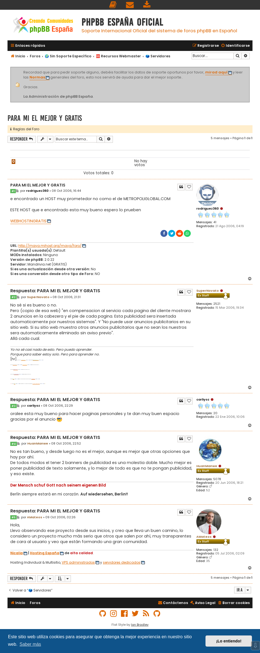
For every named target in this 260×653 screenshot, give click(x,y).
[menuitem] (113, 5)
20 (215, 413)
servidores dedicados (121, 562)
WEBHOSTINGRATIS (28, 221)
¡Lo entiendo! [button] (228, 641)
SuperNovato (207, 290)
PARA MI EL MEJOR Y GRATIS (45, 118)
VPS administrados (78, 562)
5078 (217, 479)
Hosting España (44, 553)
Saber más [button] (30, 644)
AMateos (204, 536)
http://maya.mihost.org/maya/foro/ (49, 246)
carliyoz (202, 399)
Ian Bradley (139, 624)
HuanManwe (206, 466)
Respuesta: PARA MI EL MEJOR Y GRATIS (55, 291)
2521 (216, 304)
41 (214, 222)
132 (215, 550)
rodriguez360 (207, 208)
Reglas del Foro (24, 129)
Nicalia (16, 553)
